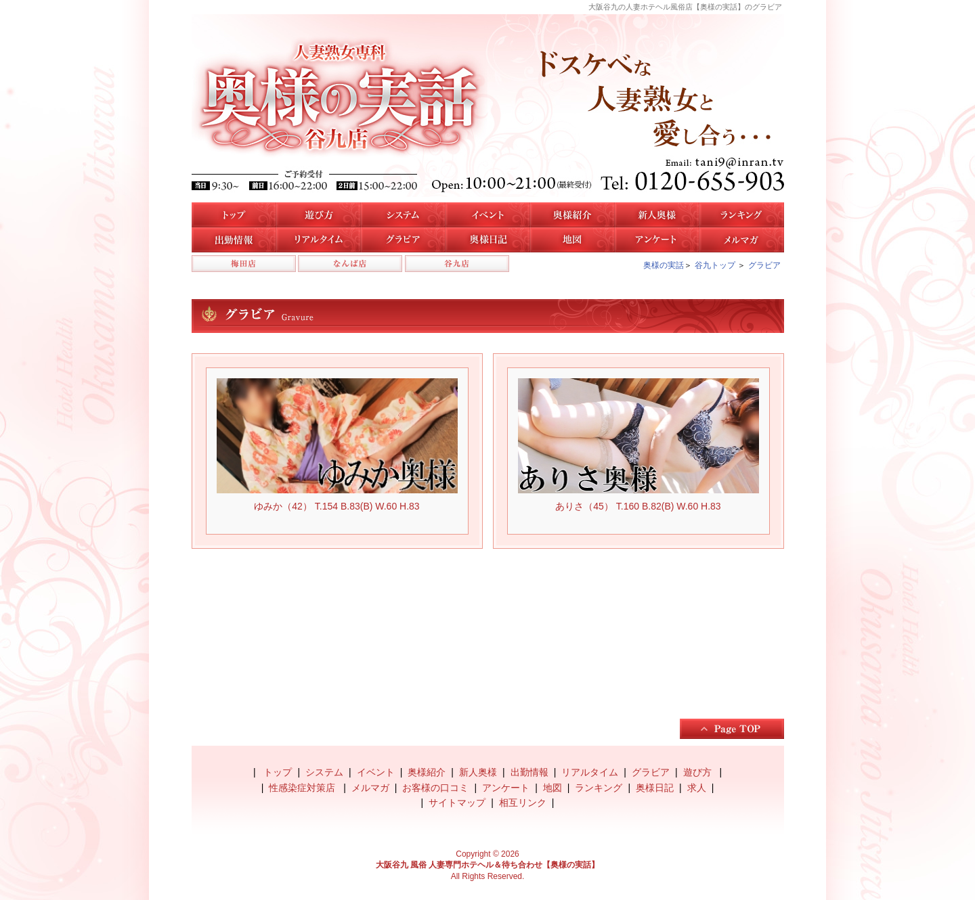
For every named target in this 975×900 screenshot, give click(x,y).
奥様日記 (488, 239)
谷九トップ (715, 265)
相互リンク (522, 802)
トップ (234, 214)
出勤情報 (529, 772)
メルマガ (741, 239)
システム (403, 214)
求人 (696, 787)
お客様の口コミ (435, 787)
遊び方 (318, 214)
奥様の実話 (663, 265)
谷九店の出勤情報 (234, 239)
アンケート (657, 239)
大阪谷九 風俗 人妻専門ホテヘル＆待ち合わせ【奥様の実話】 (488, 865)
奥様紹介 (427, 772)
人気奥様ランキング (741, 214)
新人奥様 (657, 214)
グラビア (764, 265)
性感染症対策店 (303, 787)
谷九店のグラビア (403, 239)
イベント (488, 214)
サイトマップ (457, 802)
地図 (572, 239)
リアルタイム (318, 239)
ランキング (598, 787)
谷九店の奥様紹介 (572, 214)
